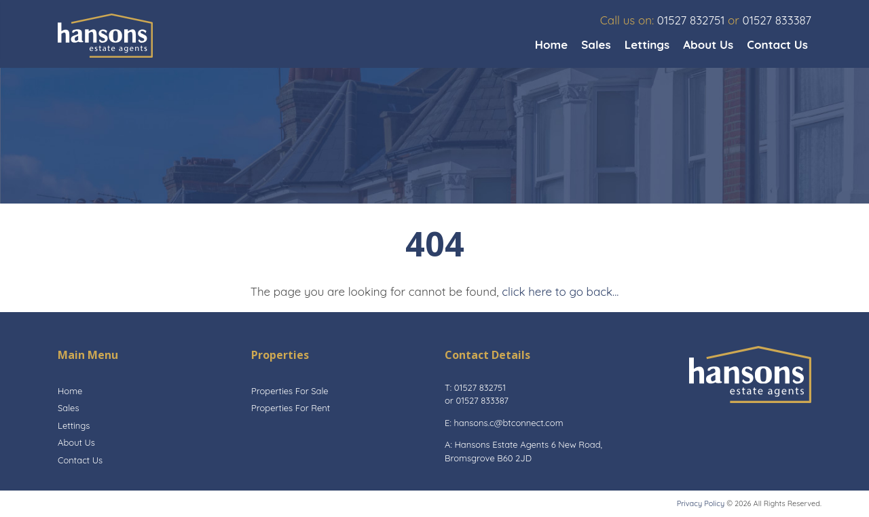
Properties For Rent (290, 407)
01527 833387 (777, 20)
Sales (595, 44)
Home (551, 44)
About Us (708, 44)
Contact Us (777, 44)
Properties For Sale (290, 390)
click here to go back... (560, 291)
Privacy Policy (700, 503)
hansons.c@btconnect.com (508, 422)
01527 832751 (691, 20)
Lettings (647, 44)
